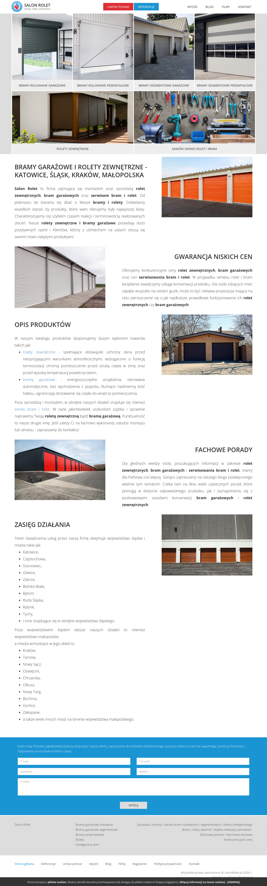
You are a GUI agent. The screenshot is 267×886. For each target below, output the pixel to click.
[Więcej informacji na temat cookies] (202, 882)
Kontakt (194, 864)
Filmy (121, 864)
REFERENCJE (146, 7)
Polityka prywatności (168, 864)
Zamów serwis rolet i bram (194, 149)
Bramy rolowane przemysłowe (103, 85)
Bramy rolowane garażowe (42, 85)
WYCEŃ (192, 7)
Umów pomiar (72, 864)
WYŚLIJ (134, 805)
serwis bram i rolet (32, 409)
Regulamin (139, 864)
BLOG (209, 7)
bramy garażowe (39, 379)
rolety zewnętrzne (39, 351)
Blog (108, 864)
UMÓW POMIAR (118, 7)
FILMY (226, 7)
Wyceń (93, 864)
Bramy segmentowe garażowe (164, 85)
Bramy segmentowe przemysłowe (225, 85)
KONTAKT (244, 7)
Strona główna (24, 864)
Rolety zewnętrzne (73, 149)
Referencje (48, 864)
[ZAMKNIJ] (233, 882)
